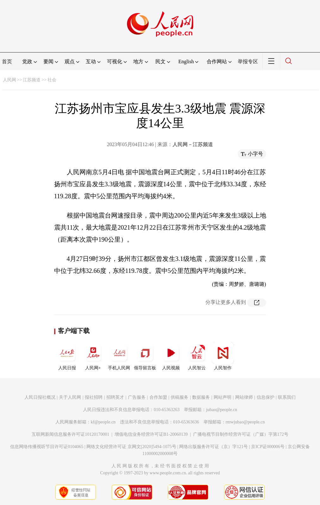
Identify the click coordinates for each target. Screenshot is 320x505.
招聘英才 (115, 397)
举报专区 (248, 61)
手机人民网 (119, 356)
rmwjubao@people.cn (245, 422)
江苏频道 (32, 79)
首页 (7, 61)
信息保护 (265, 397)
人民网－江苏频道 (193, 144)
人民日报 (67, 356)
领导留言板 (145, 356)
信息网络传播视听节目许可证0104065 (46, 446)
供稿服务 (179, 397)
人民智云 (197, 356)
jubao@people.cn (221, 409)
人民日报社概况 (39, 397)
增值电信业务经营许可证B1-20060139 (151, 434)
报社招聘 (94, 397)
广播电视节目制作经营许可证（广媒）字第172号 (240, 434)
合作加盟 (158, 397)
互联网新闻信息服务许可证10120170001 (70, 434)
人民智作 (223, 356)
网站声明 (222, 397)
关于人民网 (70, 397)
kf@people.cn (103, 422)
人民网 (9, 79)
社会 (51, 79)
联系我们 (287, 397)
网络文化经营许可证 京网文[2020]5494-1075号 (131, 446)
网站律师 (244, 397)
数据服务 (201, 397)
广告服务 (137, 397)
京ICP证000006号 (268, 446)
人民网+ (93, 356)
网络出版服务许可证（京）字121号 (213, 446)
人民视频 (171, 356)
